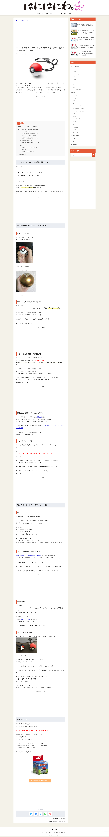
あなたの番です (76, 132)
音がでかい (23, 149)
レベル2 (74, 79)
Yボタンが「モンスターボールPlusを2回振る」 (28, 556)
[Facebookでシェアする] (35, 814)
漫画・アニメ (63, 13)
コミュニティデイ (77, 89)
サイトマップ (57, 833)
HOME (38, 13)
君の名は (75, 98)
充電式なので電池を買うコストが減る (29, 138)
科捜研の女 (75, 127)
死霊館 (74, 116)
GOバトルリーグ (76, 69)
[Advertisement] (40, 33)
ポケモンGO (45, 13)
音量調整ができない (25, 619)
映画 (51, 13)
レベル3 (74, 82)
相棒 (74, 124)
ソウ (74, 113)
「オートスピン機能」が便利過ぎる (29, 136)
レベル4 (74, 84)
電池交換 (39, 417)
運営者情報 (64, 833)
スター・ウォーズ (77, 105)
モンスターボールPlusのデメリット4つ (28, 143)
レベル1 (74, 76)
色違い (74, 87)
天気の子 (75, 95)
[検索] (93, 155)
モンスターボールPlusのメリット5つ (28, 129)
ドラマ (55, 13)
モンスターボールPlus (59, 821)
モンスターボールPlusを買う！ (40, 780)
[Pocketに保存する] (51, 814)
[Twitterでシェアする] (30, 814)
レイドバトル (76, 74)
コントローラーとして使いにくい (28, 147)
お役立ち (70, 13)
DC (73, 103)
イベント (74, 141)
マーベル (75, 100)
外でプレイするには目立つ (27, 152)
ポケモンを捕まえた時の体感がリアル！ (30, 133)
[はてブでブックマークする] (40, 814)
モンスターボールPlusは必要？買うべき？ (29, 126)
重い (21, 145)
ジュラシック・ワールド (78, 108)
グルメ (73, 138)
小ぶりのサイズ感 (25, 131)
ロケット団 (75, 71)
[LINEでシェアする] (46, 814)
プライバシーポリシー (47, 833)
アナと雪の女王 (76, 119)
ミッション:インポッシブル (79, 111)
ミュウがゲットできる (26, 140)
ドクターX (75, 129)
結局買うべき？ (22, 154)
